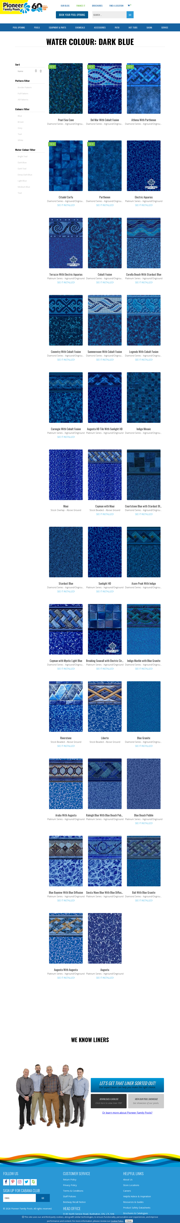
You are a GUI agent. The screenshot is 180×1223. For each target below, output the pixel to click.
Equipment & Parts (57, 27)
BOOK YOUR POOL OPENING (72, 15)
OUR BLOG (65, 5)
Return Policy (69, 1179)
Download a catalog (108, 1099)
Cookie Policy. (117, 1221)
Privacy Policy (70, 1185)
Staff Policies (69, 1196)
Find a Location (116, 5)
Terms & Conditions (73, 1190)
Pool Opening (19, 27)
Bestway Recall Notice (74, 1202)
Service (164, 27)
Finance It (80, 5)
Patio (117, 27)
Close (129, 1221)
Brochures (97, 5)
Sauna (149, 27)
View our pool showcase (146, 1099)
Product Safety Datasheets (136, 1207)
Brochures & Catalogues (135, 1213)
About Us (128, 1179)
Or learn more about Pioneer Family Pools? (127, 1112)
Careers (127, 1190)
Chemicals (80, 27)
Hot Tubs (133, 27)
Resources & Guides (133, 1202)
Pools (37, 27)
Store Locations (131, 1185)
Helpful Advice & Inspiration (137, 1196)
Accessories (100, 27)
